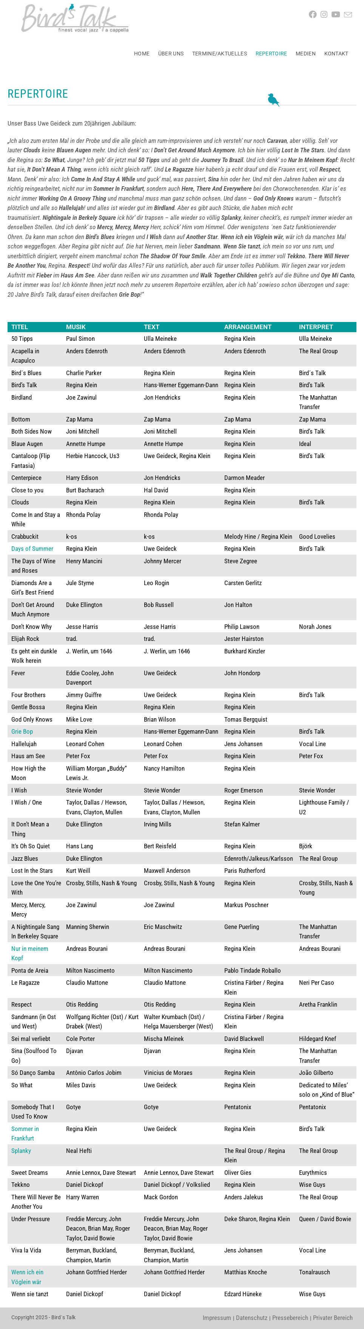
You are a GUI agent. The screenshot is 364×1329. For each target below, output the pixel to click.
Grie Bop (22, 731)
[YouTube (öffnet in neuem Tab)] (337, 15)
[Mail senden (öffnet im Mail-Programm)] (350, 15)
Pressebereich (290, 1317)
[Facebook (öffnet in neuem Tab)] (315, 15)
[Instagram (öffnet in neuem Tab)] (326, 15)
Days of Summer (32, 548)
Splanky (21, 1150)
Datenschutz (251, 1317)
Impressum (217, 1317)
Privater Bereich (333, 1317)
